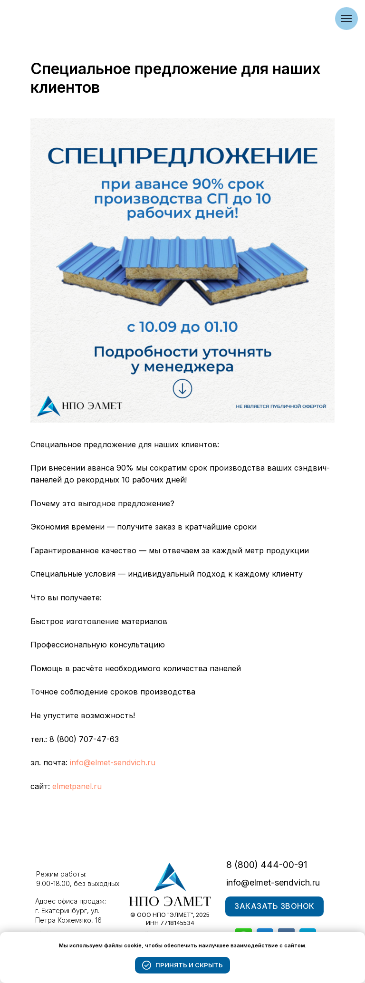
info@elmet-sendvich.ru (112, 762)
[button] (274, 906)
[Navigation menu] (346, 18)
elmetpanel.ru (77, 786)
